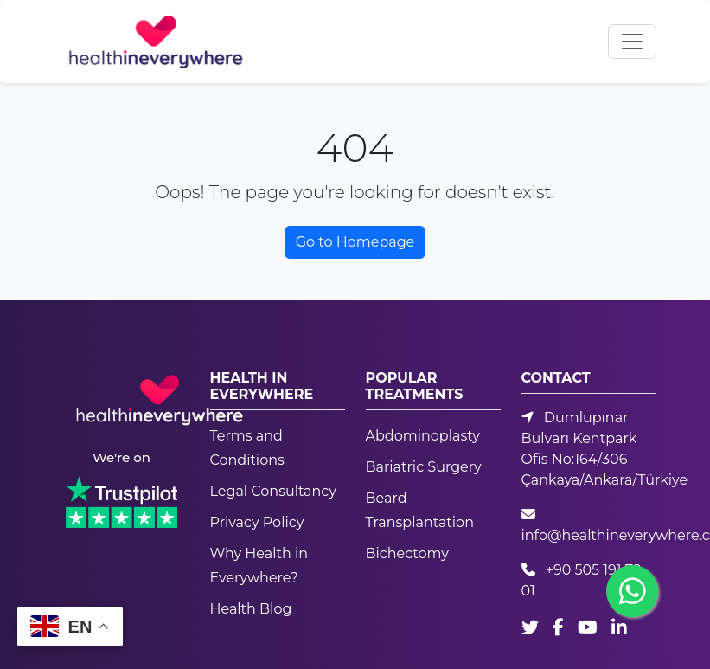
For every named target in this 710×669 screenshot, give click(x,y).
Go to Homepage (355, 242)
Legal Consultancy (273, 491)
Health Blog (251, 609)
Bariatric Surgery (424, 467)
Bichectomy (407, 553)
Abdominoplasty (423, 436)
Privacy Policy (257, 522)
